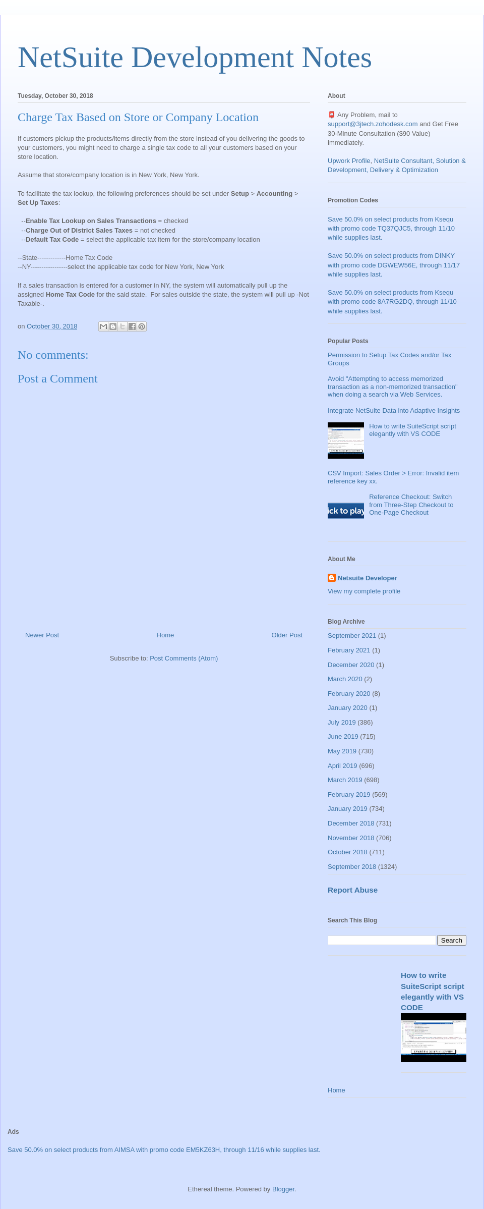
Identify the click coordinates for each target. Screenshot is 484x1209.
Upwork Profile (349, 160)
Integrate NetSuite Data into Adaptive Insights (394, 410)
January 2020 (348, 707)
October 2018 (348, 852)
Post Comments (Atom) (184, 658)
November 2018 (351, 838)
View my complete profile (364, 591)
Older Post (287, 635)
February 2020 (349, 693)
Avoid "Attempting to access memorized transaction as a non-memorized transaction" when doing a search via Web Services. (393, 386)
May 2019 (342, 751)
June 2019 (343, 736)
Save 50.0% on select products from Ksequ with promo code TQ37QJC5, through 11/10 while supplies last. (391, 228)
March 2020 (345, 679)
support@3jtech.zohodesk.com (373, 124)
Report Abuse (353, 890)
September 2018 (352, 866)
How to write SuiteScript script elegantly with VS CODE (412, 430)
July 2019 (342, 722)
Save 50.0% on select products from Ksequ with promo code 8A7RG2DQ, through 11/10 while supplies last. (392, 301)
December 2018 (351, 823)
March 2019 (345, 780)
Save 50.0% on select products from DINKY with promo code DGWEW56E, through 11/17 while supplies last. (394, 265)
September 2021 (352, 635)
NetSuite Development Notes (195, 57)
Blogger (283, 1189)
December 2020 (351, 665)
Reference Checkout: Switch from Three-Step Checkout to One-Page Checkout (411, 504)
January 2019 (348, 808)
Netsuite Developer (367, 578)
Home (165, 635)
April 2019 (342, 766)
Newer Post (42, 635)
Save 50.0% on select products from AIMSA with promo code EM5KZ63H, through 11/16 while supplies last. (164, 1149)
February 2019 (349, 794)
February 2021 (349, 650)
